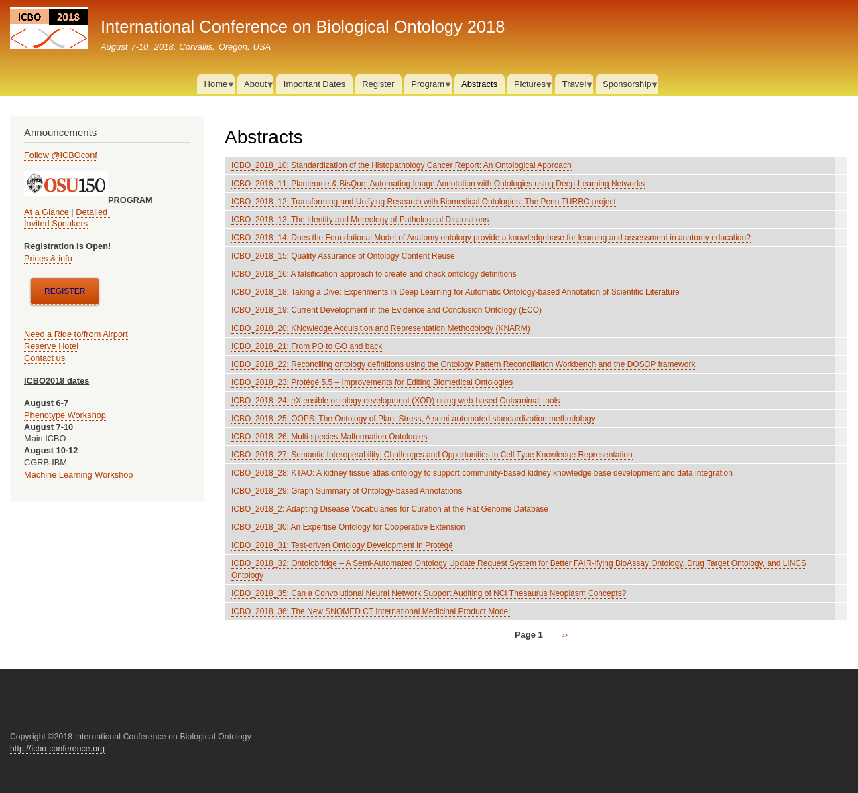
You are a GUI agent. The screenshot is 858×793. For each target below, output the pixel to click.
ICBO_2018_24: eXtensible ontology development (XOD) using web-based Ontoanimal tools (395, 400)
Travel (574, 86)
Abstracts (479, 84)
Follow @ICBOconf (60, 155)
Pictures (530, 86)
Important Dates (315, 84)
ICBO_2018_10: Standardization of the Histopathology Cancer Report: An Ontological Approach (401, 165)
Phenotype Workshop (65, 415)
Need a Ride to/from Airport (76, 334)
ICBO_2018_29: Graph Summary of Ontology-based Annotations (346, 491)
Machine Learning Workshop (78, 475)
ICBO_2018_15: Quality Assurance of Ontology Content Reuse (343, 256)
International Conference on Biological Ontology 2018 (303, 26)
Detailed (92, 212)
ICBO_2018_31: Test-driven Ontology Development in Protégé (342, 545)
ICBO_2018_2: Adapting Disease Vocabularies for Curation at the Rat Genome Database (389, 509)
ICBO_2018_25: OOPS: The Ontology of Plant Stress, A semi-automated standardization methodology (413, 418)
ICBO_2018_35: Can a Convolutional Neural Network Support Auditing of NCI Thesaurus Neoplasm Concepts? (428, 593)
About (255, 86)
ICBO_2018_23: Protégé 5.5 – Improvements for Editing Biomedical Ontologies (372, 382)
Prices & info (48, 258)
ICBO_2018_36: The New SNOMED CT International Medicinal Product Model (370, 611)
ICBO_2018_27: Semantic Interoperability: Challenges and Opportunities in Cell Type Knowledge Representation (432, 454)
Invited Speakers (56, 223)
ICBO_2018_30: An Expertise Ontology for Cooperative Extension (348, 527)
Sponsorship (627, 86)
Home (215, 86)
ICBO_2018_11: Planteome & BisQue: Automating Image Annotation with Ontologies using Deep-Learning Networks (438, 183)
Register (378, 84)
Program (428, 86)
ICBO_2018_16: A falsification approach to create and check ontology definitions (374, 274)
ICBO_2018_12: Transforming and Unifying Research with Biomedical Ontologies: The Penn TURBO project (423, 201)
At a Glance (46, 212)
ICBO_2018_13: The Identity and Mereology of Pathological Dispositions (360, 219)
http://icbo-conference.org (57, 748)
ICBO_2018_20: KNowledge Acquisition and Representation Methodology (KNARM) (380, 328)
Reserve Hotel (51, 346)
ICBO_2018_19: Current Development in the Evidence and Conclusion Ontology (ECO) (386, 310)
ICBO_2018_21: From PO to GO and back (306, 346)
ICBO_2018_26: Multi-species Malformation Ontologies (329, 436)
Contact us (44, 358)
